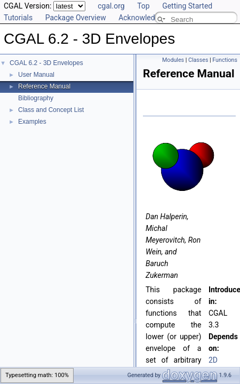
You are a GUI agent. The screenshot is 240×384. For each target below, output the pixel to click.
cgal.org (111, 6)
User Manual (36, 74)
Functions (224, 60)
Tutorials (18, 17)
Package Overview (75, 17)
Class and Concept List (51, 110)
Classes (198, 60)
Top (143, 6)
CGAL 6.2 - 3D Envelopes (46, 63)
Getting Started (187, 6)
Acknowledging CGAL (154, 17)
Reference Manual (44, 86)
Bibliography (35, 98)
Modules (173, 60)
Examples (32, 121)
